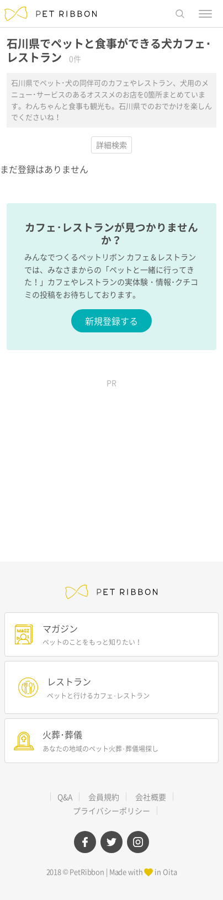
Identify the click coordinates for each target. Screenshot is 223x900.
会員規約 (103, 796)
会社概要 (150, 796)
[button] (180, 14)
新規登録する (111, 320)
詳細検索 (111, 144)
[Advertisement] (111, 462)
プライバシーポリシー (111, 810)
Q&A (64, 796)
